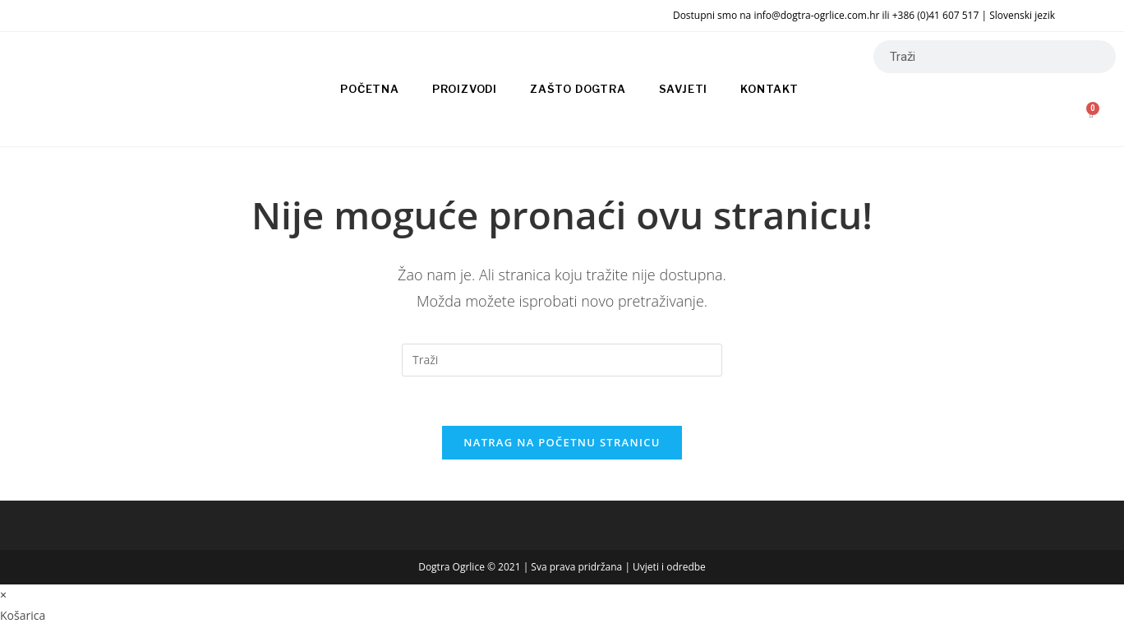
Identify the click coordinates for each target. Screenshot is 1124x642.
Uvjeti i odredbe (669, 567)
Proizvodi (464, 88)
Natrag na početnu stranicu (562, 442)
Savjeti (683, 88)
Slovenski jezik (1022, 15)
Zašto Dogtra (578, 88)
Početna (369, 88)
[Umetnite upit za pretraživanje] (562, 360)
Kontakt (769, 88)
